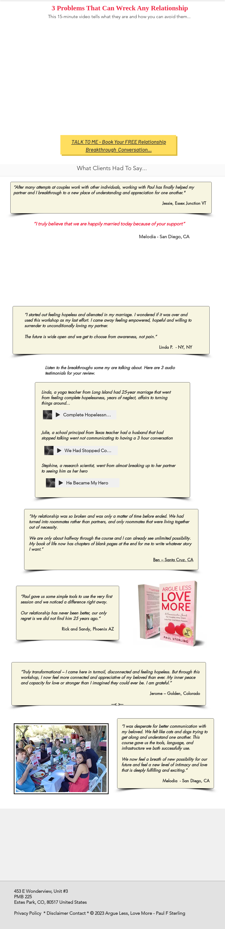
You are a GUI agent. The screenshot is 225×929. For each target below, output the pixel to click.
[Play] (58, 414)
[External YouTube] (122, 76)
